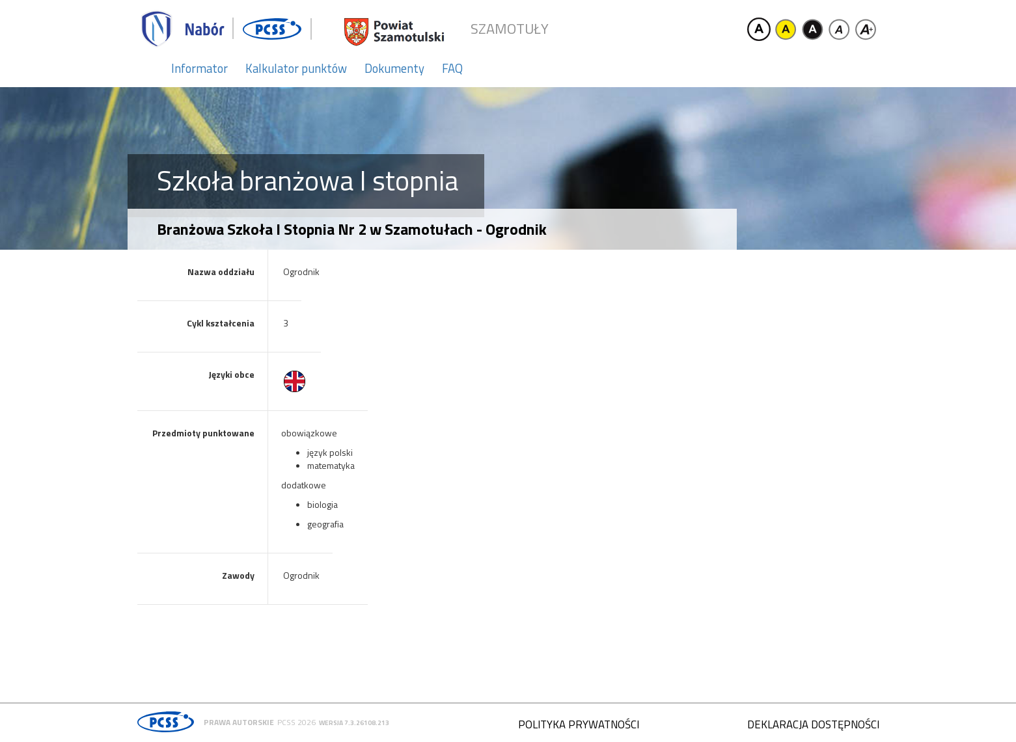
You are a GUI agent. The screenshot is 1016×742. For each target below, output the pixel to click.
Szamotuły (510, 29)
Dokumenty (394, 68)
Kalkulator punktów (296, 68)
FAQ (452, 68)
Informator (199, 68)
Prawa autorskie (239, 722)
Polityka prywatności (578, 724)
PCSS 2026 (296, 722)
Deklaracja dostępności (813, 724)
